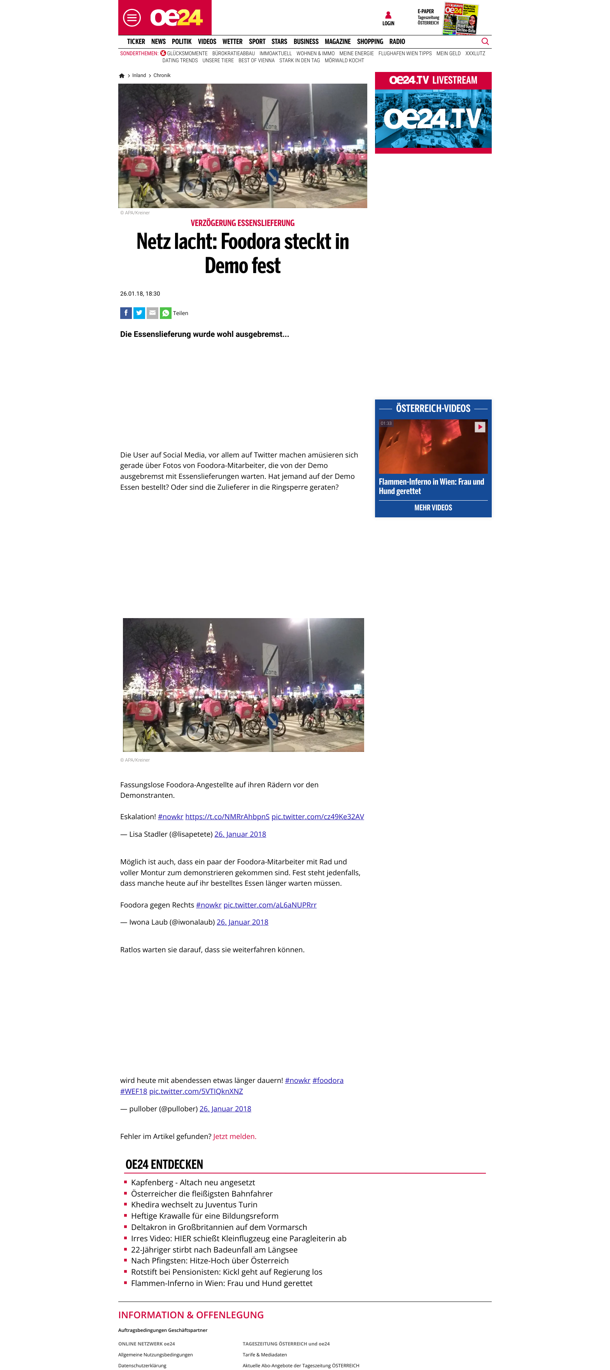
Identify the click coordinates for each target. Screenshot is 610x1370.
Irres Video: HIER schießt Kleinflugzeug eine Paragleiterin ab (235, 1238)
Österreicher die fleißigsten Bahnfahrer (198, 1193)
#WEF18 (133, 1091)
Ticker (136, 41)
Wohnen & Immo (315, 54)
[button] (130, 18)
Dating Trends (180, 61)
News (158, 41)
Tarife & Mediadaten (265, 1354)
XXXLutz (475, 54)
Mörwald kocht (345, 61)
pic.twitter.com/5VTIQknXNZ (196, 1091)
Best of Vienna (256, 61)
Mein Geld (448, 54)
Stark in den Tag (299, 61)
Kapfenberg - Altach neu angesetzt (189, 1182)
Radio (397, 41)
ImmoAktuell (275, 54)
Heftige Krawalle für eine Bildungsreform (201, 1216)
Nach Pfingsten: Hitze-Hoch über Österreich (206, 1260)
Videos (207, 41)
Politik (182, 41)
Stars (279, 41)
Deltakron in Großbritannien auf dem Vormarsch (215, 1227)
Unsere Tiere (218, 61)
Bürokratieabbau (233, 54)
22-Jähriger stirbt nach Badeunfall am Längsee (211, 1249)
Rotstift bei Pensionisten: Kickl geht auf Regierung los (223, 1272)
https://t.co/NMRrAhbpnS (227, 817)
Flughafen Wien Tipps (405, 54)
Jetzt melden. (234, 1136)
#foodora (328, 1080)
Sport (257, 41)
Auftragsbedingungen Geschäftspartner (162, 1330)
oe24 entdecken (164, 1165)
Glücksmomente (187, 54)
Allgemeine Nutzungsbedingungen (155, 1354)
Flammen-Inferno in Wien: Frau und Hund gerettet (218, 1283)
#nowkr (171, 817)
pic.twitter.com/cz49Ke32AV (318, 817)
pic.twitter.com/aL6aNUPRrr (270, 905)
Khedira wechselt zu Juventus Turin (191, 1204)
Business (306, 41)
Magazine (338, 41)
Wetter (233, 41)
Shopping (370, 41)
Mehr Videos (433, 508)
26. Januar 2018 (240, 834)
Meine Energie (357, 54)
